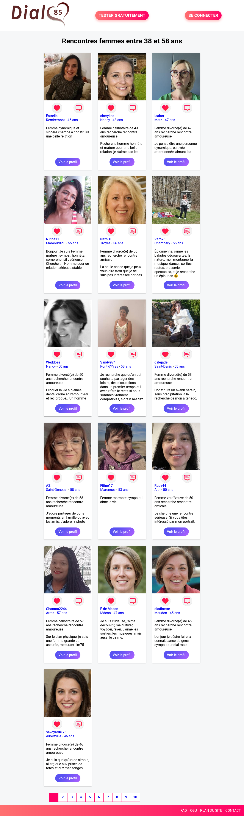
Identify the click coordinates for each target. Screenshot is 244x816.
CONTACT (233, 810)
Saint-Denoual (56, 490)
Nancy (105, 120)
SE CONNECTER (203, 15)
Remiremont (55, 120)
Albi (157, 490)
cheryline (107, 116)
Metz (158, 120)
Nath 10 (106, 239)
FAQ (184, 810)
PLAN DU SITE (211, 810)
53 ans (123, 490)
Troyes (105, 243)
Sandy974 (108, 362)
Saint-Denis (163, 366)
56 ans (118, 243)
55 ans (73, 243)
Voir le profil (67, 162)
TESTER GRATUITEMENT (122, 15)
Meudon (161, 613)
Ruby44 (160, 486)
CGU (193, 810)
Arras (50, 613)
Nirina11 (52, 239)
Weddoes (53, 362)
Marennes (108, 490)
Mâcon (105, 613)
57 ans (62, 613)
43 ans (118, 120)
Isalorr (159, 116)
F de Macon (109, 609)
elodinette (162, 609)
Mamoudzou (55, 243)
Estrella (52, 116)
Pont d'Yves (109, 366)
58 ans (126, 366)
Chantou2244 (56, 609)
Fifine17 (106, 486)
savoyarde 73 (56, 732)
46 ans (69, 736)
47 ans (170, 120)
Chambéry (162, 243)
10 (135, 797)
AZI (49, 486)
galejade (161, 362)
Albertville (53, 736)
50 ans (63, 366)
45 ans (72, 120)
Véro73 (160, 239)
